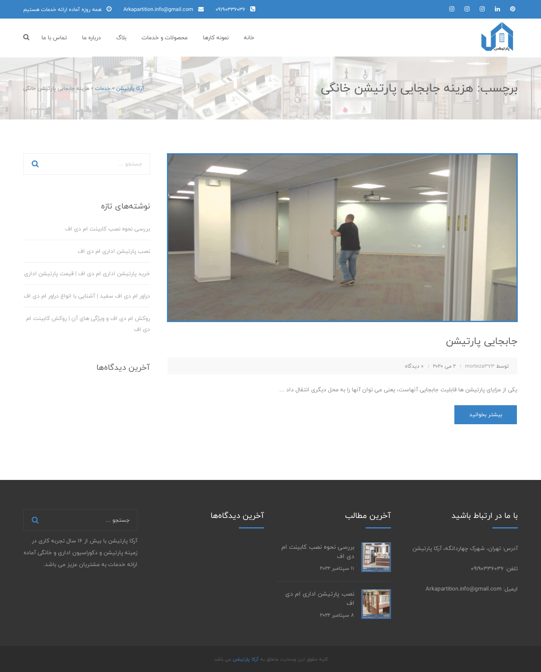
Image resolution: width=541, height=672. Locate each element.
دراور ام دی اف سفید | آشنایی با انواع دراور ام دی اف (87, 296)
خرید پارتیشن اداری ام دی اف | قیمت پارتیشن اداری (87, 273)
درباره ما (91, 38)
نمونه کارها (216, 38)
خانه (249, 38)
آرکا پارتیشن (245, 659)
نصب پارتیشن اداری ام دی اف (114, 251)
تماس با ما (54, 38)
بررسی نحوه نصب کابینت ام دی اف (107, 229)
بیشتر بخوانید (485, 414)
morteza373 (480, 366)
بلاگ (121, 38)
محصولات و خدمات (165, 38)
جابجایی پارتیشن (481, 341)
